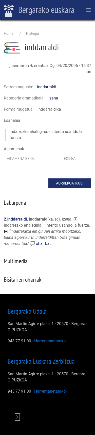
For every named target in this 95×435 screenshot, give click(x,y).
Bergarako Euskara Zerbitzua (41, 361)
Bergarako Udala (27, 311)
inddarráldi (46, 87)
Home (8, 33)
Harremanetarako (50, 341)
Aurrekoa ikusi (69, 183)
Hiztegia (32, 33)
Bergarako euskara (39, 10)
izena (53, 98)
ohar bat (43, 243)
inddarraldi (17, 219)
